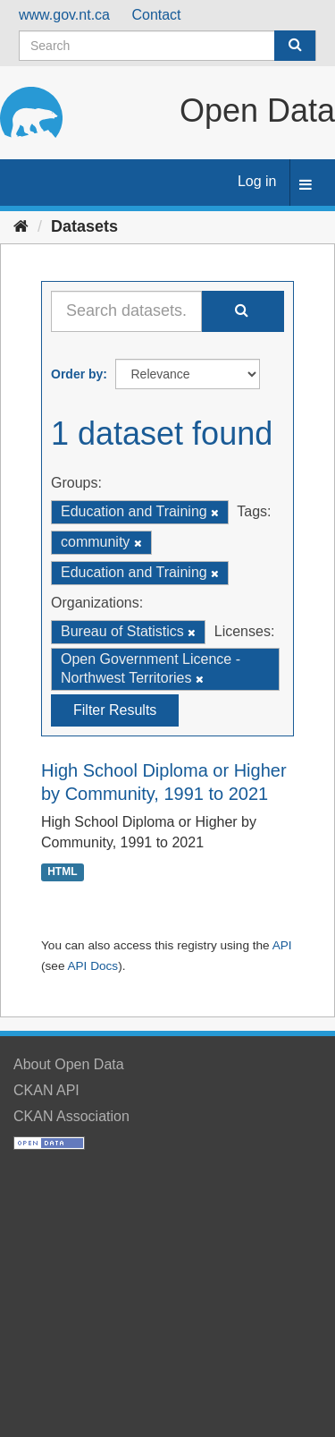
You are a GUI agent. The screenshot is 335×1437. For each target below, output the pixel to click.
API (282, 945)
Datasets (84, 226)
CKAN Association (71, 1116)
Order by (77, 374)
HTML (62, 871)
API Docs (92, 966)
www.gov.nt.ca (64, 14)
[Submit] (294, 45)
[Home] (21, 226)
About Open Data (68, 1064)
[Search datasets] (167, 45)
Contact (155, 14)
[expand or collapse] (305, 185)
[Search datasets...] (126, 311)
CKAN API (46, 1090)
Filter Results (114, 710)
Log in (257, 181)
